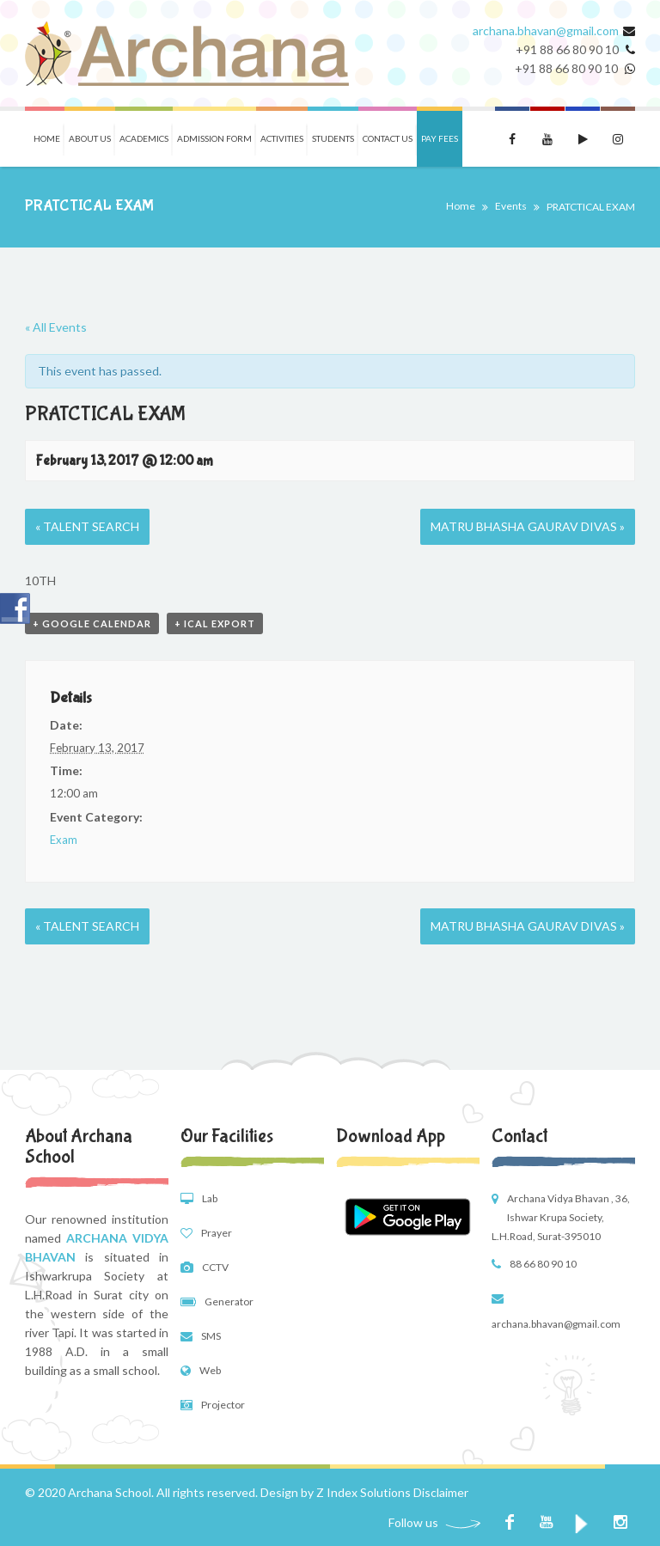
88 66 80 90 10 (543, 1263)
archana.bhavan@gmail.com (546, 30)
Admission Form (214, 138)
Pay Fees (439, 138)
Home (47, 138)
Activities (281, 138)
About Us (90, 138)
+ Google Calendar (92, 623)
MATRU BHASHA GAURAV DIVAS (528, 526)
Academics (143, 138)
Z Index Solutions (363, 1492)
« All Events (56, 327)
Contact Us (387, 138)
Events (511, 205)
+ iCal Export (214, 623)
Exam (63, 839)
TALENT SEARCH (87, 526)
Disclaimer (440, 1492)
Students (333, 138)
